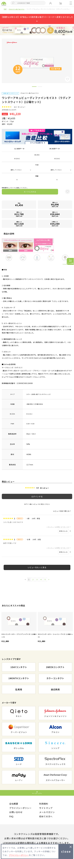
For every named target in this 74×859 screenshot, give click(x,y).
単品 (19, 204)
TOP (5, 9)
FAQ (11, 817)
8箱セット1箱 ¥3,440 (19, 224)
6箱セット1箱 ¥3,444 (55, 214)
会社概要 (14, 803)
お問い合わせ (16, 812)
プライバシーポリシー (21, 808)
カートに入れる (30, 192)
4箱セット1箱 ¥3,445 (19, 214)
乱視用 (18, 689)
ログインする (37, 496)
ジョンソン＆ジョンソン (16, 9)
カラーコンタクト (55, 678)
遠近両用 (55, 689)
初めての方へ (46, 817)
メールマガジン (47, 812)
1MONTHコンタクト (18, 678)
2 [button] (40, 87)
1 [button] (34, 87)
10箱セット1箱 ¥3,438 (55, 224)
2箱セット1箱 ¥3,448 (55, 204)
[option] (19, 627)
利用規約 (44, 803)
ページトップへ (37, 793)
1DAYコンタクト (18, 667)
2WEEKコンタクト (55, 667)
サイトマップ (46, 808)
